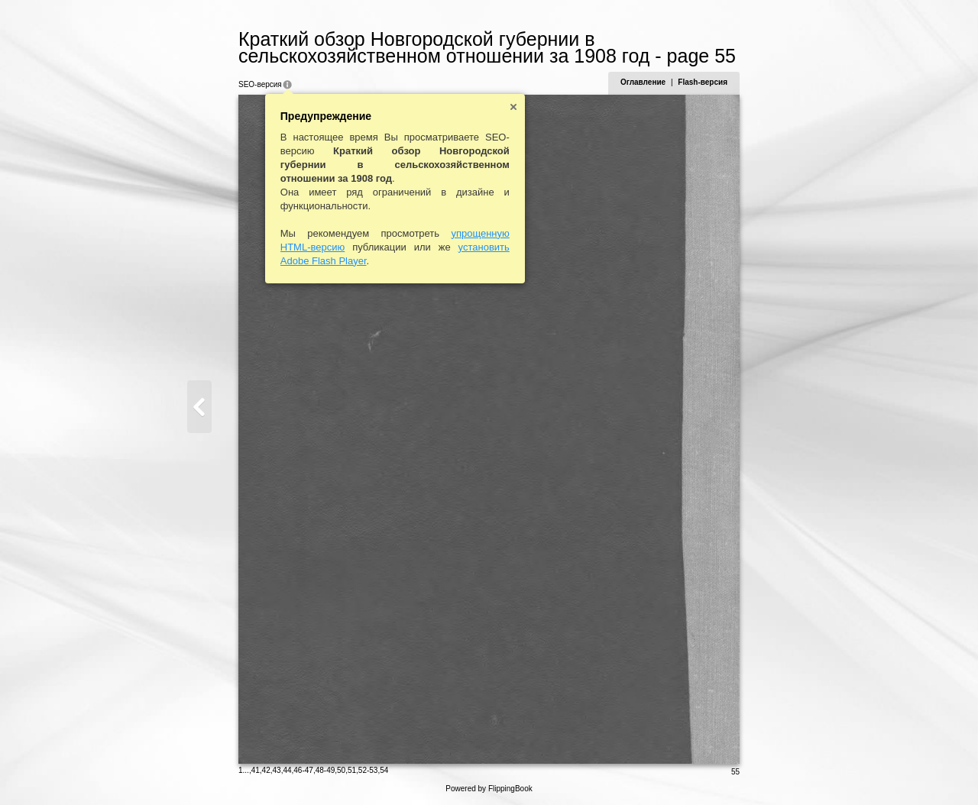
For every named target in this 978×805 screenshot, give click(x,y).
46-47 (303, 770)
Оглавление (642, 82)
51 (352, 770)
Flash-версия (702, 82)
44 (287, 770)
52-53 (368, 770)
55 (735, 772)
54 (384, 770)
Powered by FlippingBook (488, 788)
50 (341, 770)
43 (277, 770)
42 (266, 770)
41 (255, 770)
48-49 (325, 770)
